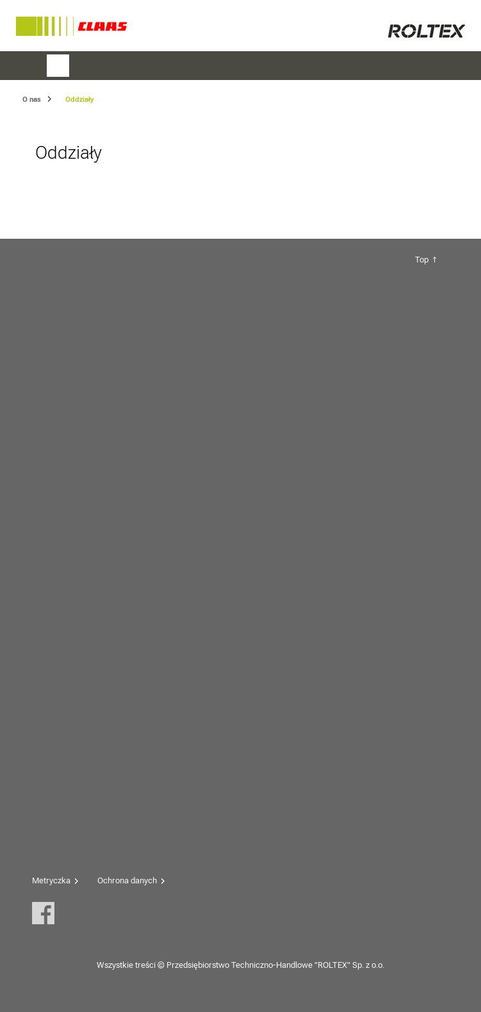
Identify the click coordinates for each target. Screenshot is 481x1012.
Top (421, 259)
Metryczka (51, 880)
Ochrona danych (127, 880)
